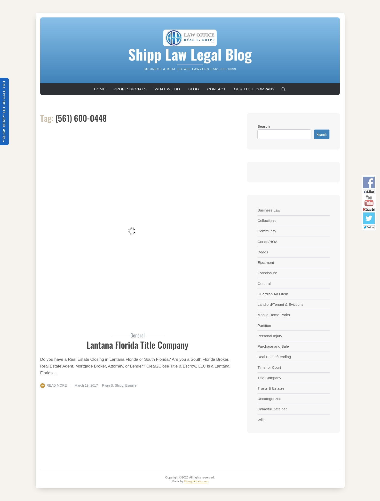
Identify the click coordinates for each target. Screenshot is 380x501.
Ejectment (265, 262)
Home (100, 89)
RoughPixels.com (196, 481)
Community (266, 231)
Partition (264, 325)
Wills (261, 420)
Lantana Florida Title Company (137, 344)
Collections (266, 221)
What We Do (167, 89)
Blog (193, 89)
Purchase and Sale (273, 346)
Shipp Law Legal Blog (190, 54)
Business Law (268, 210)
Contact (216, 89)
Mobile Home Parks (273, 315)
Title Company (269, 378)
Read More (57, 385)
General (263, 284)
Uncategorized (269, 399)
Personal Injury (269, 336)
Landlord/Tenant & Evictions (280, 304)
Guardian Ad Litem (272, 294)
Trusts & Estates (271, 388)
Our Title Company (254, 89)
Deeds (262, 252)
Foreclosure (267, 273)
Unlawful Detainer (272, 409)
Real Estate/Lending (274, 357)
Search (263, 126)
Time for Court (269, 367)
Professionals (130, 89)
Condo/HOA (267, 242)
